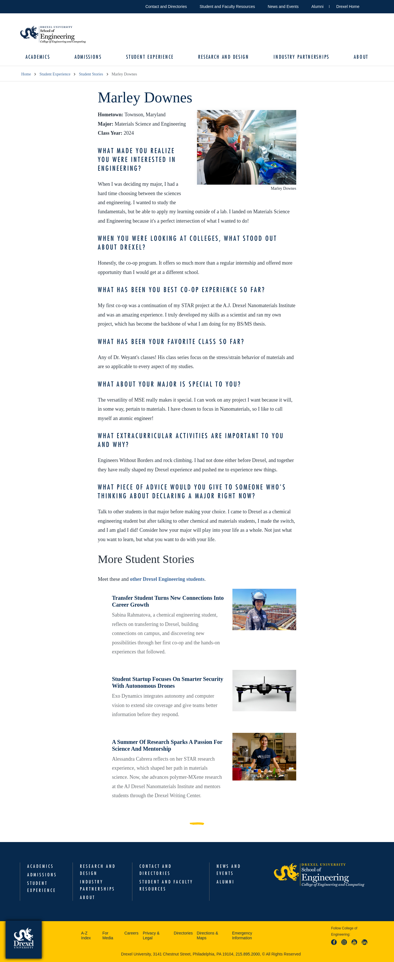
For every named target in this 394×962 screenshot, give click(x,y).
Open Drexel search (369, 5)
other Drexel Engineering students (167, 579)
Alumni (318, 6)
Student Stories (91, 74)
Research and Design (223, 57)
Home (26, 74)
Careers (131, 933)
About (361, 57)
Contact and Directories (166, 6)
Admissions (88, 57)
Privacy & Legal (151, 935)
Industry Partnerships (301, 57)
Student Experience (150, 57)
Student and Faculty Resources (227, 6)
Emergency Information (242, 935)
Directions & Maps (207, 935)
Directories (183, 933)
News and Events (283, 6)
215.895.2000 (248, 954)
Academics (38, 57)
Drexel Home (347, 6)
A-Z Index (86, 935)
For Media (107, 935)
